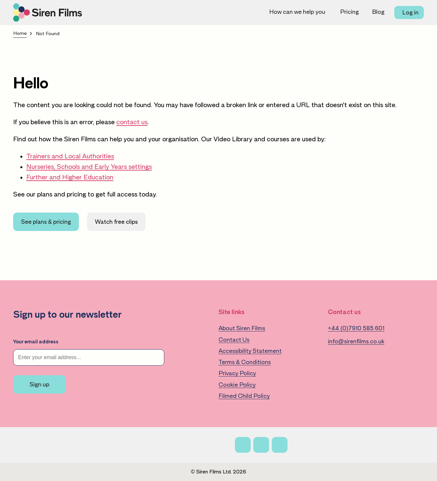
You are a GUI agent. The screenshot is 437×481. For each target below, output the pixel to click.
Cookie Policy (237, 385)
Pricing (349, 12)
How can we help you (297, 12)
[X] (261, 445)
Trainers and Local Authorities (70, 156)
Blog (378, 12)
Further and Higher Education (69, 177)
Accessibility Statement (250, 351)
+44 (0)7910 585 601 (356, 328)
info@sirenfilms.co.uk (356, 341)
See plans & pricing (46, 222)
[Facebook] (243, 445)
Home (20, 33)
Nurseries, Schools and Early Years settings (89, 166)
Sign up (39, 384)
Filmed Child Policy (244, 396)
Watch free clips (116, 222)
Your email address (35, 341)
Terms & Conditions (244, 362)
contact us (132, 122)
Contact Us (233, 340)
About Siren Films (241, 328)
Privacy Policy (237, 373)
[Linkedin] (280, 445)
